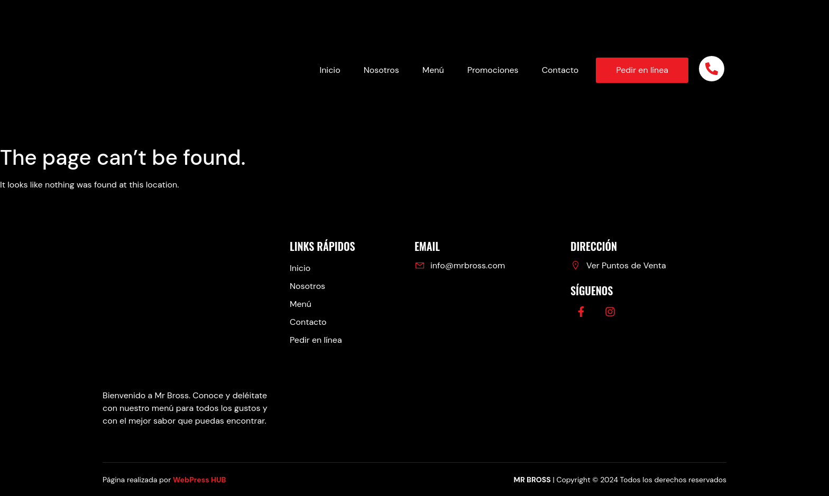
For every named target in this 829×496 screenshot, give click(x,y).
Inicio (329, 70)
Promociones (493, 70)
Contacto (560, 70)
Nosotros (381, 70)
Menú (433, 70)
